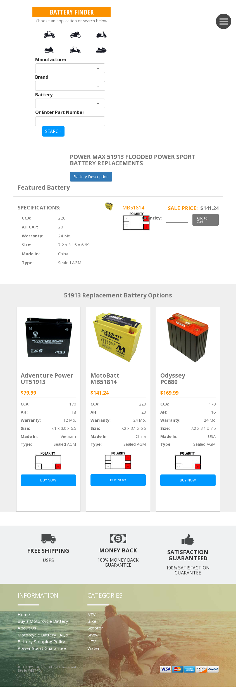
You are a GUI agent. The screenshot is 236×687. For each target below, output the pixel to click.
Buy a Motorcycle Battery (43, 621)
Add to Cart (202, 220)
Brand (41, 77)
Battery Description (91, 176)
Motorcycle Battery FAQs (43, 635)
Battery (44, 95)
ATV (91, 614)
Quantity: (152, 218)
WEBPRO (34, 670)
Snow (93, 635)
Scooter (95, 628)
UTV (91, 641)
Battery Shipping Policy (41, 641)
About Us (27, 628)
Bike (91, 621)
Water (93, 648)
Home (24, 614)
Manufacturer (51, 59)
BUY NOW (48, 480)
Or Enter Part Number (59, 112)
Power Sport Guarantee (42, 648)
